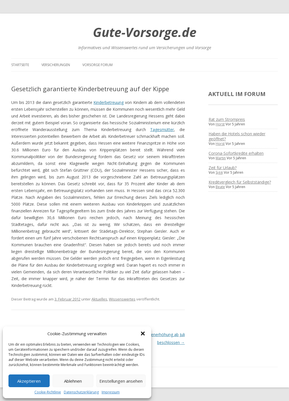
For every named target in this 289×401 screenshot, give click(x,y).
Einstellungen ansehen (121, 381)
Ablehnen (73, 381)
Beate (220, 186)
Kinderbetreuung (108, 102)
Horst (220, 124)
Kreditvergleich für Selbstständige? (240, 182)
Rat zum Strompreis (227, 119)
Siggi (219, 172)
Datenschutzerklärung (81, 392)
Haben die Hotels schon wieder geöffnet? (237, 136)
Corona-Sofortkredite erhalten (236, 153)
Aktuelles (99, 299)
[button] (143, 333)
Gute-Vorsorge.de (144, 32)
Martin (221, 158)
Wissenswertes (122, 299)
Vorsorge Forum (97, 64)
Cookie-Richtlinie (47, 392)
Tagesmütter (162, 129)
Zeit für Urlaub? (223, 167)
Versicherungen (55, 64)
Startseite (20, 64)
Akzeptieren (29, 381)
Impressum (111, 392)
